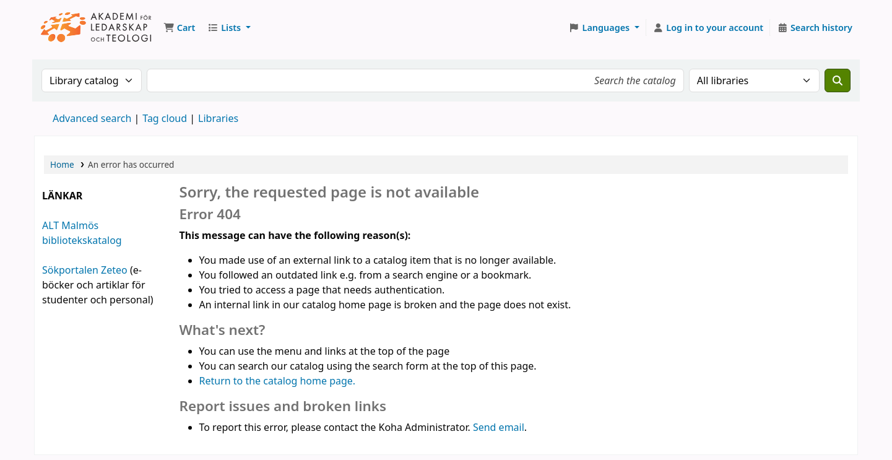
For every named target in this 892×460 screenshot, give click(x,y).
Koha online (96, 27)
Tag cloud (164, 118)
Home (62, 164)
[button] (179, 28)
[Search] (838, 80)
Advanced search (92, 118)
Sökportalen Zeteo (85, 270)
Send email (498, 427)
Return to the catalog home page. (277, 381)
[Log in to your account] (708, 28)
